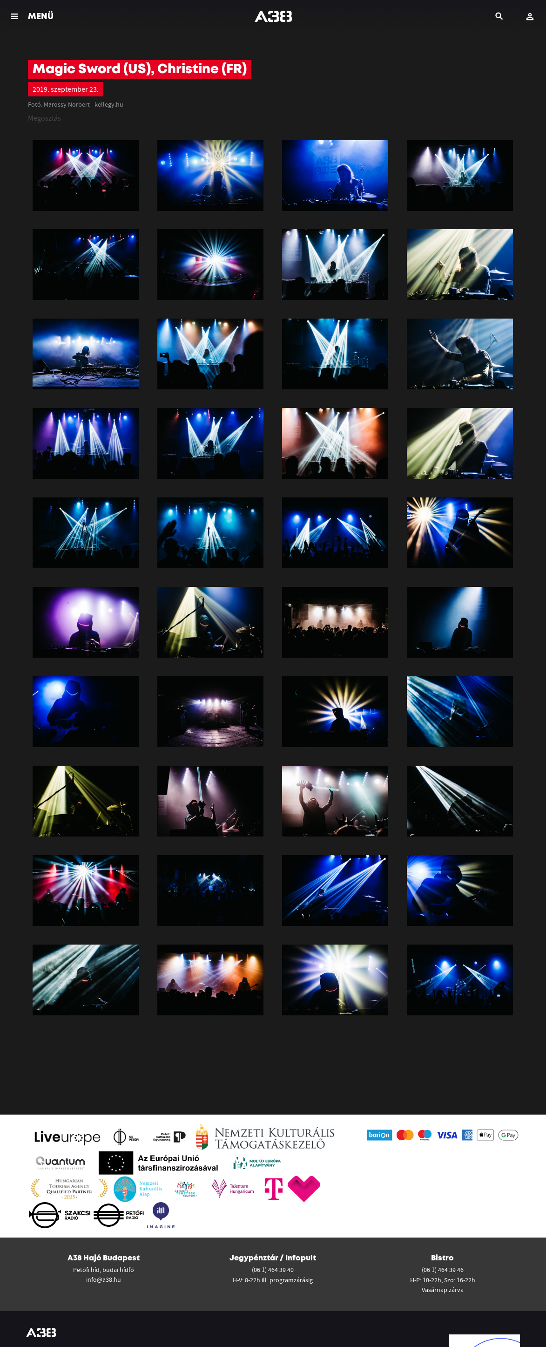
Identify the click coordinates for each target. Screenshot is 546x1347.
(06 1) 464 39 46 (443, 1269)
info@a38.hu (103, 1279)
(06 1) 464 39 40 (273, 1269)
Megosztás (44, 117)
